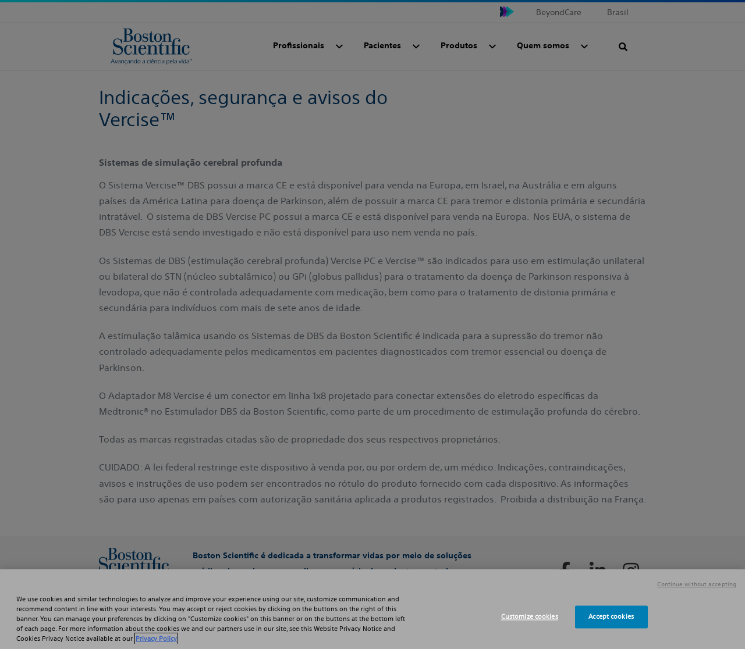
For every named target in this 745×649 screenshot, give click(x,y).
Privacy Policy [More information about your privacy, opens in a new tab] (156, 638)
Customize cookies (529, 616)
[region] (372, 609)
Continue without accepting (696, 584)
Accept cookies (611, 616)
